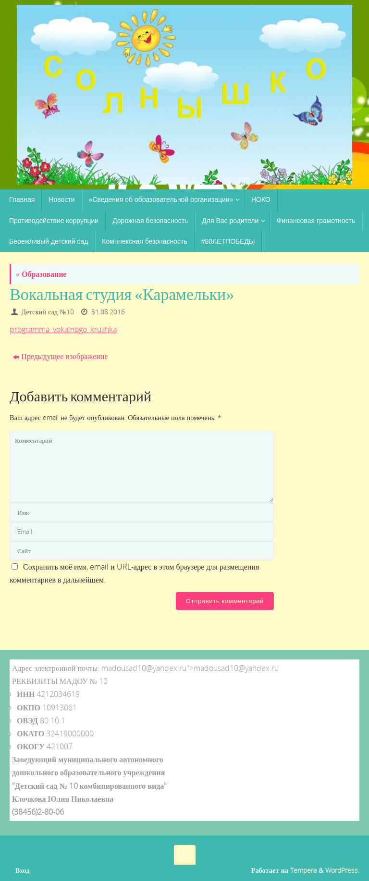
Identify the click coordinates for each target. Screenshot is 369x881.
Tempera (303, 870)
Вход (22, 870)
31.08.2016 (108, 311)
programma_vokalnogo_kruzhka (63, 329)
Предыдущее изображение (60, 356)
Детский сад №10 (47, 311)
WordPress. (342, 870)
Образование (41, 274)
